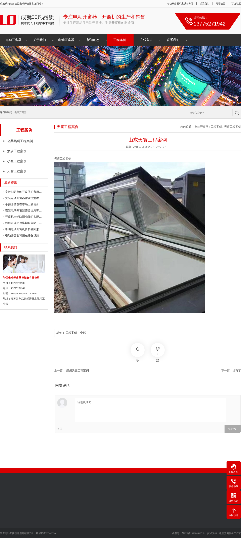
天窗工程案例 (17, 171)
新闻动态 (93, 40)
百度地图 (236, 3)
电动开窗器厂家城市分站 (180, 3)
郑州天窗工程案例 (77, 370)
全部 (83, 332)
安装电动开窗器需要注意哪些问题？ (27, 210)
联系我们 (204, 3)
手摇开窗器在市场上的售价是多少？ (27, 204)
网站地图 (220, 3)
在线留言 (146, 40)
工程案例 (119, 40)
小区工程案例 (17, 161)
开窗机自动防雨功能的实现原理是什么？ (30, 216)
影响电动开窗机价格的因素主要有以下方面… (33, 229)
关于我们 (39, 40)
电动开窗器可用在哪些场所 (22, 235)
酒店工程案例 (17, 151)
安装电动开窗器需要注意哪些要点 (26, 198)
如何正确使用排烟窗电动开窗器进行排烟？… (33, 223)
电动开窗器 (25, 3)
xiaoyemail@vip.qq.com (24, 293)
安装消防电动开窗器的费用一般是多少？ (30, 191)
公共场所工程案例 (20, 141)
